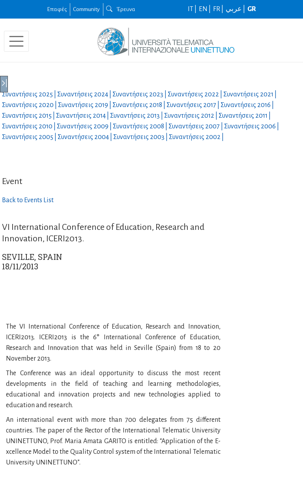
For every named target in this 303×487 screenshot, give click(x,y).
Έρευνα (120, 9)
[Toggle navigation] (16, 41)
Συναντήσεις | (29, 94)
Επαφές (57, 9)
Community (86, 9)
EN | (205, 9)
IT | (193, 9)
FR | (218, 9)
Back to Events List (28, 200)
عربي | (236, 9)
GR (251, 9)
